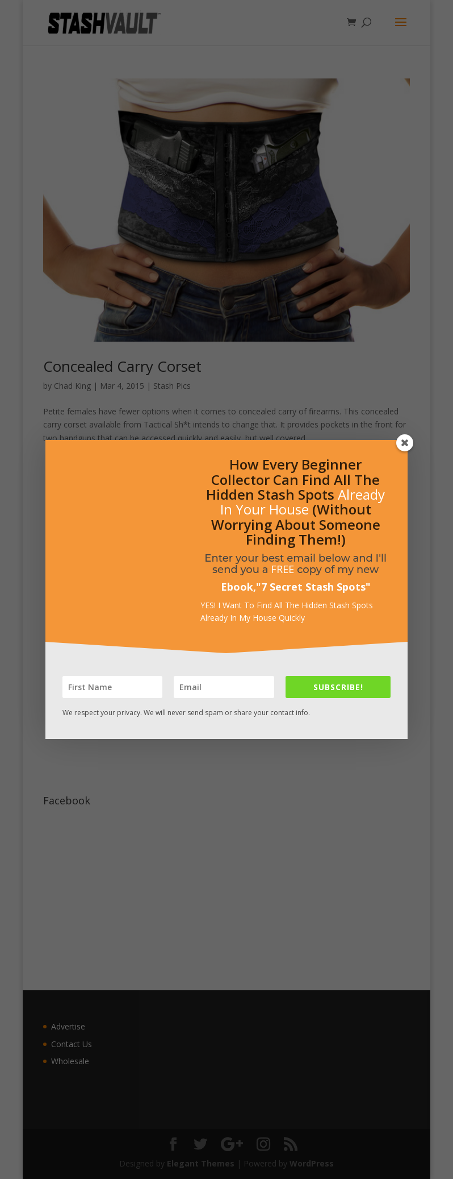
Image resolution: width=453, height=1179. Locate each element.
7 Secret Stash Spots (313, 586)
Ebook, (238, 586)
